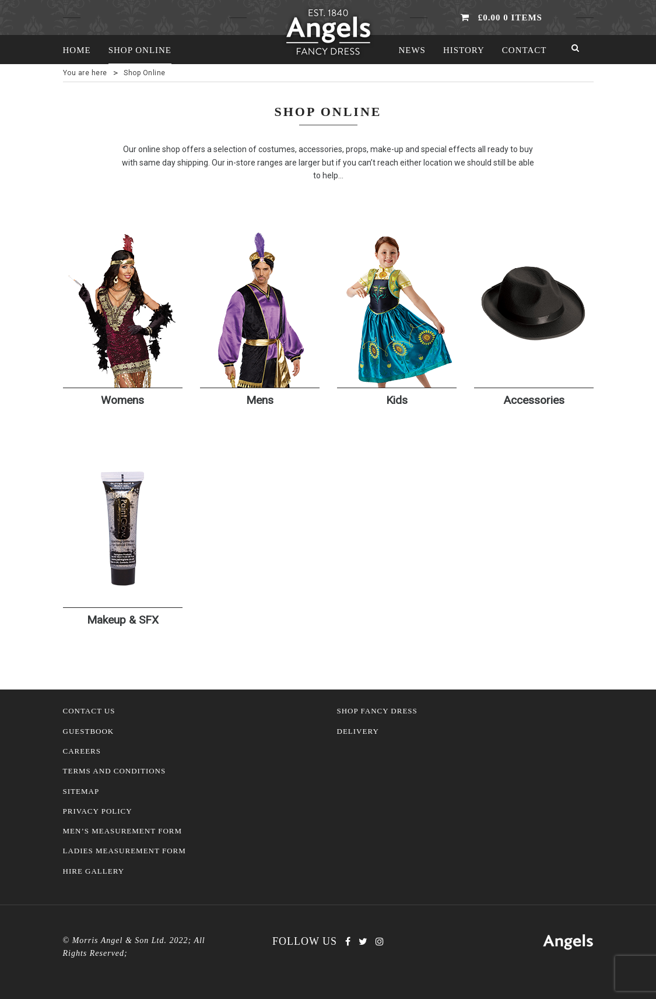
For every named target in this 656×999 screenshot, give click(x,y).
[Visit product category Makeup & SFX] (123, 556)
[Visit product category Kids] (397, 336)
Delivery (358, 731)
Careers (82, 751)
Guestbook (88, 731)
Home (77, 50)
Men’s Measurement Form (123, 831)
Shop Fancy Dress (377, 711)
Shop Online (139, 50)
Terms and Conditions (114, 771)
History (464, 50)
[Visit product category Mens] (260, 336)
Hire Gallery (94, 871)
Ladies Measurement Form (124, 851)
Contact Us (89, 711)
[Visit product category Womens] (123, 336)
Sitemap (81, 791)
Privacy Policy (97, 811)
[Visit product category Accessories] (534, 336)
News (412, 50)
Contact (524, 50)
